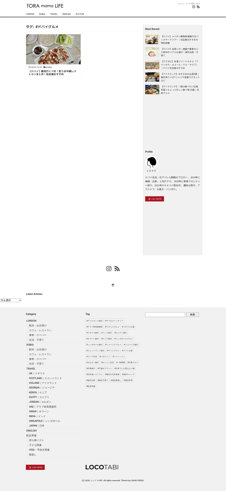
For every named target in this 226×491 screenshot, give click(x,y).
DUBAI (42, 14)
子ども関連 (35, 445)
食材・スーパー (38, 335)
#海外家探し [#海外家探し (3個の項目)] (116, 380)
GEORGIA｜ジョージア (42, 387)
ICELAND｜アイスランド (43, 382)
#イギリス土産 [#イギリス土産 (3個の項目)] (128, 327)
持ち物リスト (36, 440)
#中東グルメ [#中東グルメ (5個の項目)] (133, 362)
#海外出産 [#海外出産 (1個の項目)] (90, 380)
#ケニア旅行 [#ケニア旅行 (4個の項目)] (106, 339)
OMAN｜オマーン (39, 411)
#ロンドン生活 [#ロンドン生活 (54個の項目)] (107, 362)
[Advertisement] (172, 123)
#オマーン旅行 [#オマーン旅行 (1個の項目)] (92, 339)
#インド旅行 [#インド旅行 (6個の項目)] (106, 333)
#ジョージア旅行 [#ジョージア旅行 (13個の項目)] (131, 345)
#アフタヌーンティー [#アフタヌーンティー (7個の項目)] (114, 321)
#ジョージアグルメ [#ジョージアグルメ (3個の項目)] (113, 345)
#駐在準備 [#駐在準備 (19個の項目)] (90, 386)
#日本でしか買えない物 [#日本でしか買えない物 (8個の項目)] (124, 368)
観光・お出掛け (38, 325)
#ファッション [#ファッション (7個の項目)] (119, 356)
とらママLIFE (96, 480)
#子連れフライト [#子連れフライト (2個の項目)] (105, 368)
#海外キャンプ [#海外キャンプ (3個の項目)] (128, 374)
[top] (113, 285)
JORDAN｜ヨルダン (40, 401)
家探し (33, 454)
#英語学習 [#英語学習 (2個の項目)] (128, 380)
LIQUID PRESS (137, 480)
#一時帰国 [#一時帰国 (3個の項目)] (120, 362)
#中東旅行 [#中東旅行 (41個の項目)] (90, 368)
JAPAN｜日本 (36, 425)
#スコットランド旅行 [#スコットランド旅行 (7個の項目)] (95, 351)
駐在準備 (80, 14)
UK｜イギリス (37, 373)
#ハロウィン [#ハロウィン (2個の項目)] (105, 356)
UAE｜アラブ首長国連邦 (42, 406)
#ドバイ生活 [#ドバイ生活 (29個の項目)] (91, 356)
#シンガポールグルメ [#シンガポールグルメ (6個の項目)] (123, 339)
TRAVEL (53, 14)
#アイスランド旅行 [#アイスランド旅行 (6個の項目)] (94, 321)
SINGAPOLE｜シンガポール (44, 420)
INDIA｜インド (37, 416)
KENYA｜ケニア (38, 392)
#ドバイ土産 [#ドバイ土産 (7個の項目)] (127, 351)
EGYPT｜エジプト (39, 397)
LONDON (30, 14)
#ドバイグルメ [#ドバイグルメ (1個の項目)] (113, 351)
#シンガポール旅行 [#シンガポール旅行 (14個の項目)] (94, 345)
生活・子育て (36, 339)
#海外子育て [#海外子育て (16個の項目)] (103, 380)
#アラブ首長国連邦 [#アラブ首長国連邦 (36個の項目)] (94, 327)
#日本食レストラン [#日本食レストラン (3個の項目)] (94, 374)
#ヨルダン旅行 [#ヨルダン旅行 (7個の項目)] (92, 362)
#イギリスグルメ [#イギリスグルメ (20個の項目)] (112, 327)
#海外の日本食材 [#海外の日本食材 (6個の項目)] (112, 374)
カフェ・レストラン (40, 330)
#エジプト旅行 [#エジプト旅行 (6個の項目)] (120, 333)
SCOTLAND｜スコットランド (45, 378)
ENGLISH (66, 14)
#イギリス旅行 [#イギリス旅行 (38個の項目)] (92, 333)
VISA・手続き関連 (39, 449)
